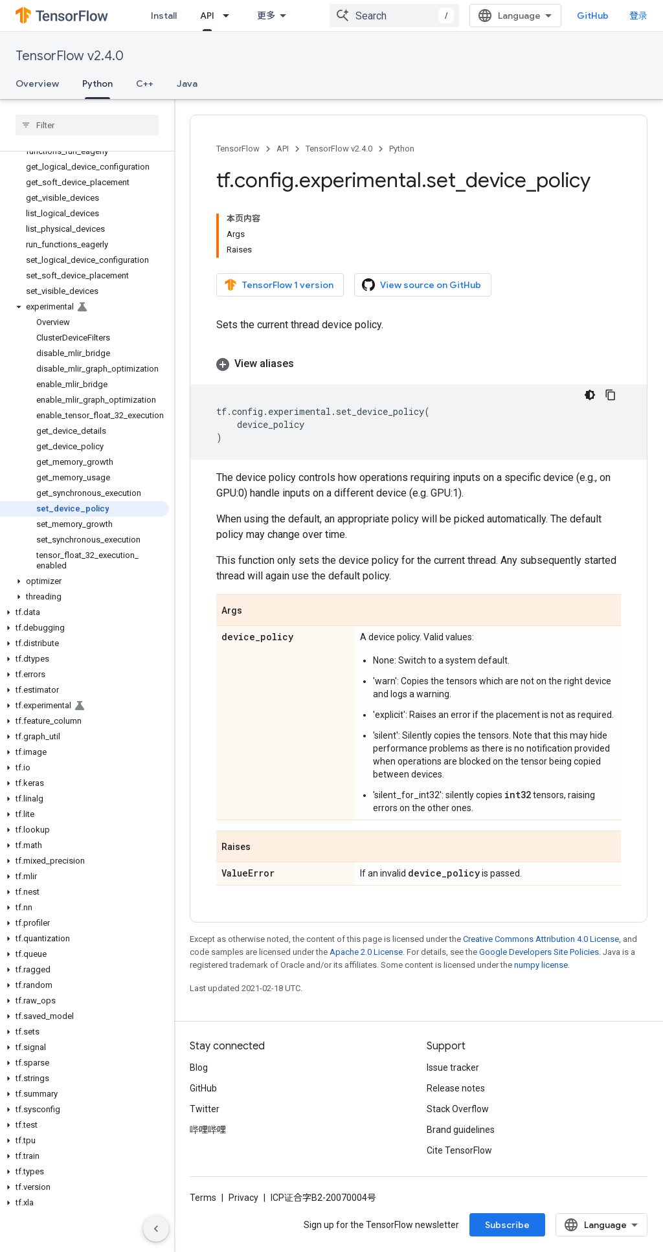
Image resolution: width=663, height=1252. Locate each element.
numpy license (541, 965)
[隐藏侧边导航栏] (156, 1229)
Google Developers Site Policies (539, 952)
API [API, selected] (207, 15)
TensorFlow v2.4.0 (70, 56)
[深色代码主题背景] (589, 395)
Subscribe (507, 1225)
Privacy (243, 1197)
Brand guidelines (461, 1129)
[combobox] (394, 15)
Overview (37, 83)
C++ (144, 83)
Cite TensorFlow (459, 1150)
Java (187, 83)
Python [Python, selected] (97, 83)
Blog (199, 1067)
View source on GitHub (421, 284)
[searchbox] (87, 125)
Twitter (204, 1109)
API (282, 148)
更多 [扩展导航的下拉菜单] (266, 15)
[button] (84, 307)
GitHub (593, 15)
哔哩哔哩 (208, 1129)
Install (164, 15)
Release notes (456, 1088)
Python (401, 148)
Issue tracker (453, 1067)
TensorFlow (238, 148)
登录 (638, 15)
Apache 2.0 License (366, 952)
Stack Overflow (458, 1109)
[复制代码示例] (610, 395)
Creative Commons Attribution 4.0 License (541, 939)
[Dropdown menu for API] (229, 15)
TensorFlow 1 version (278, 284)
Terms (203, 1197)
